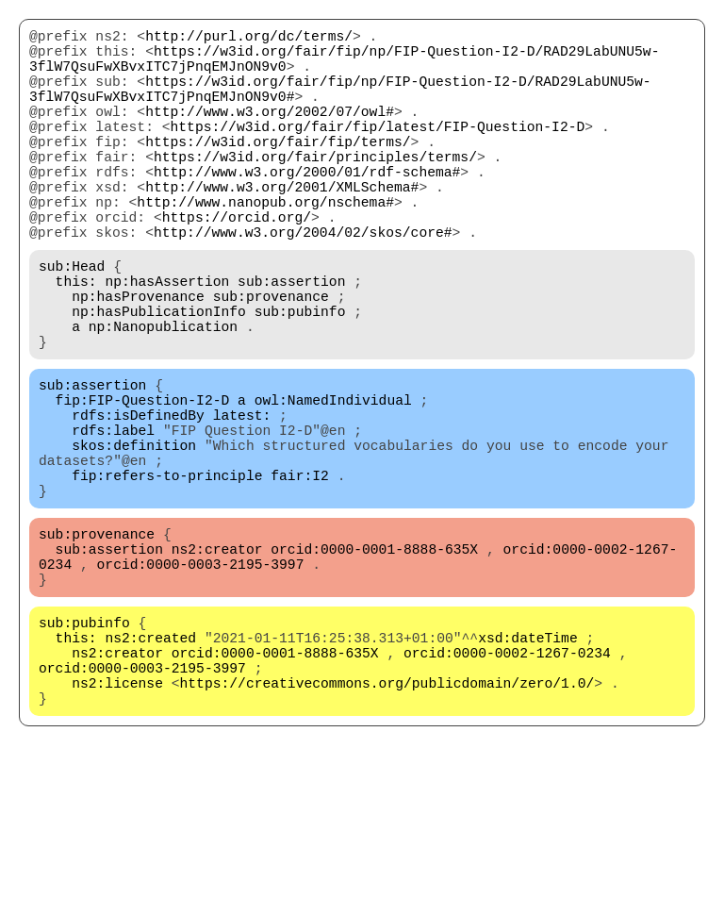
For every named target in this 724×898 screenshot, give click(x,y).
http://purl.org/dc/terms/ (249, 38)
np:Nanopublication (163, 397)
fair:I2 (300, 576)
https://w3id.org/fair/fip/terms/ (277, 170)
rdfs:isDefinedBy (138, 500)
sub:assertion (291, 340)
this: (76, 340)
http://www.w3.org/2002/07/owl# (269, 133)
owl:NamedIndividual (333, 482)
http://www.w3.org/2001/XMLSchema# (282, 227)
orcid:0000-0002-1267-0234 (507, 783)
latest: (242, 500)
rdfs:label (113, 519)
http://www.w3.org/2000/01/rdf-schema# (307, 208)
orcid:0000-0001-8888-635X (374, 661)
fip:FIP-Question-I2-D (143, 482)
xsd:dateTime (528, 765)
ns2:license (117, 821)
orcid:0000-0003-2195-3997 (200, 680)
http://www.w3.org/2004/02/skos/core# (303, 283)
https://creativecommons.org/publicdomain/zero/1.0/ (387, 821)
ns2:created (150, 765)
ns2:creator (217, 661)
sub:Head (72, 321)
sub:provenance (271, 359)
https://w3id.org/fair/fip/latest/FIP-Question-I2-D (378, 151)
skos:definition (134, 538)
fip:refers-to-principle (167, 576)
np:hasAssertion (167, 340)
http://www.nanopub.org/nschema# (265, 246)
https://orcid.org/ (236, 265)
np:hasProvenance (138, 359)
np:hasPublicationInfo (159, 378)
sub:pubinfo (300, 378)
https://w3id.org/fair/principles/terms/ (315, 189)
